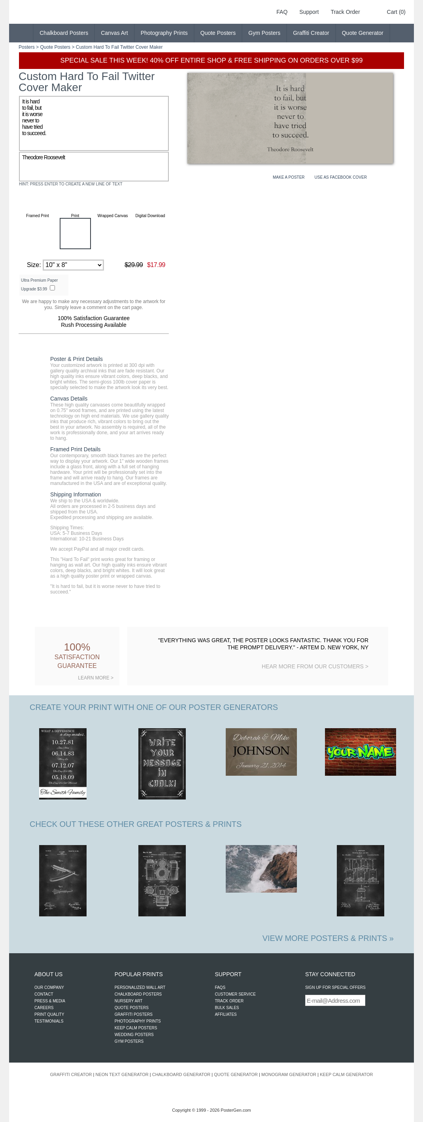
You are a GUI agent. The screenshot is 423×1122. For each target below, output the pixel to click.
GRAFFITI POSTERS (134, 1014)
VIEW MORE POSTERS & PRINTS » (328, 938)
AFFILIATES (225, 1014)
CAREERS (43, 1008)
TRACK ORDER (229, 1001)
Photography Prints (164, 33)
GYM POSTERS (129, 1041)
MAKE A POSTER (289, 177)
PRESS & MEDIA (49, 1001)
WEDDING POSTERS (134, 1034)
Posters (27, 47)
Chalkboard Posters (64, 33)
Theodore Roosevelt (94, 166)
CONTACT (43, 994)
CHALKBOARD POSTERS (138, 994)
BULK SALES (227, 1008)
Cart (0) (396, 12)
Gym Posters (264, 33)
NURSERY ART (129, 1001)
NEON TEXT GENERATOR (121, 1074)
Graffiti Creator (311, 33)
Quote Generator (362, 33)
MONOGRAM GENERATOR (288, 1074)
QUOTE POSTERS (132, 1008)
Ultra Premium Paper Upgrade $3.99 (39, 284)
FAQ (281, 12)
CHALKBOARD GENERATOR (181, 1074)
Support (309, 12)
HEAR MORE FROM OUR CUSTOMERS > (315, 666)
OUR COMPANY (49, 987)
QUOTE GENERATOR (236, 1074)
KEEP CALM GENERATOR (346, 1074)
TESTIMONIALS (48, 1021)
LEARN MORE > (95, 678)
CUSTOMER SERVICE (235, 994)
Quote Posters (218, 33)
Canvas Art (114, 33)
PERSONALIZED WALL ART (140, 987)
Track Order (345, 12)
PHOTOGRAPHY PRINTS (138, 1021)
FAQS (220, 987)
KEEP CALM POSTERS (136, 1028)
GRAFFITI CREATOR (71, 1074)
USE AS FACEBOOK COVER (341, 177)
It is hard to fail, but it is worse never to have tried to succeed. (94, 123)
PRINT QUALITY (49, 1014)
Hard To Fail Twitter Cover (120, 47)
